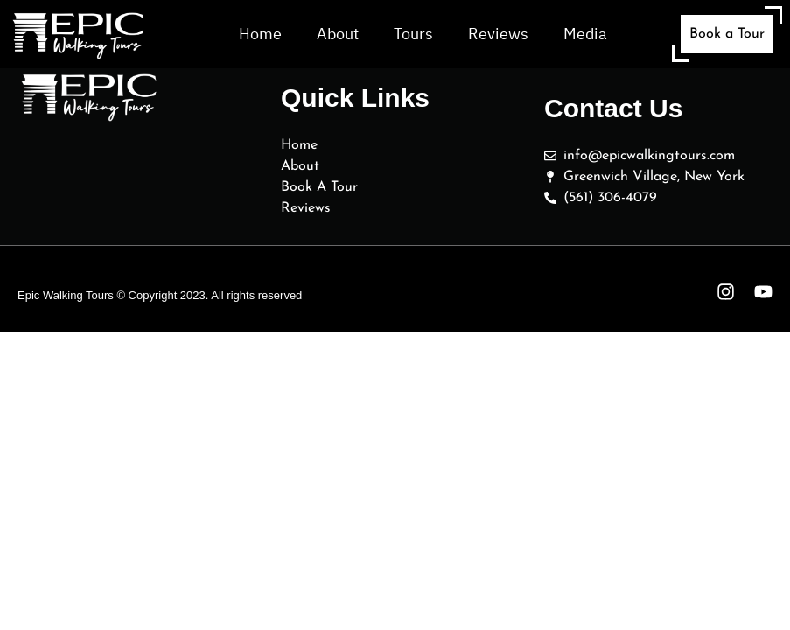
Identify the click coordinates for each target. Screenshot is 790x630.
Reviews (498, 34)
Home (260, 34)
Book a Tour (727, 34)
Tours (413, 34)
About (338, 34)
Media (585, 34)
